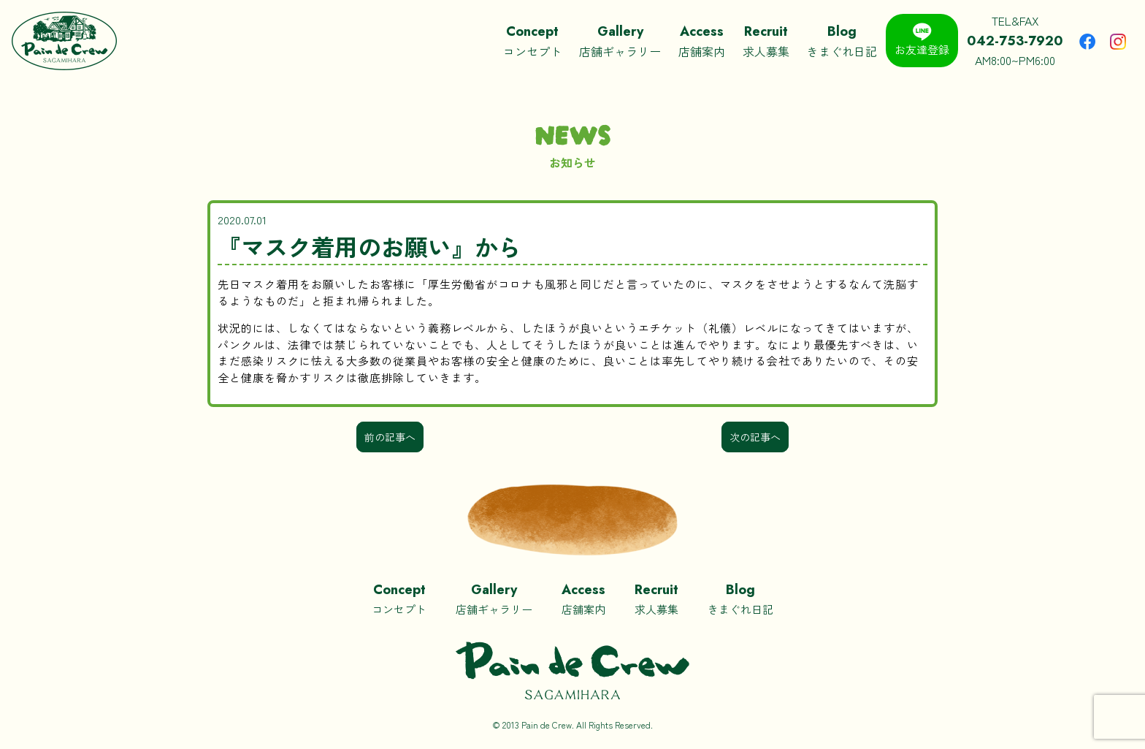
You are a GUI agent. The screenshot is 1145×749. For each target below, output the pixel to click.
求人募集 (766, 40)
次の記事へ (755, 437)
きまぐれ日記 (842, 40)
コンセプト (532, 40)
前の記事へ (390, 437)
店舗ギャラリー (620, 40)
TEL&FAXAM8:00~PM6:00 (1015, 40)
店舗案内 (701, 40)
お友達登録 (922, 40)
